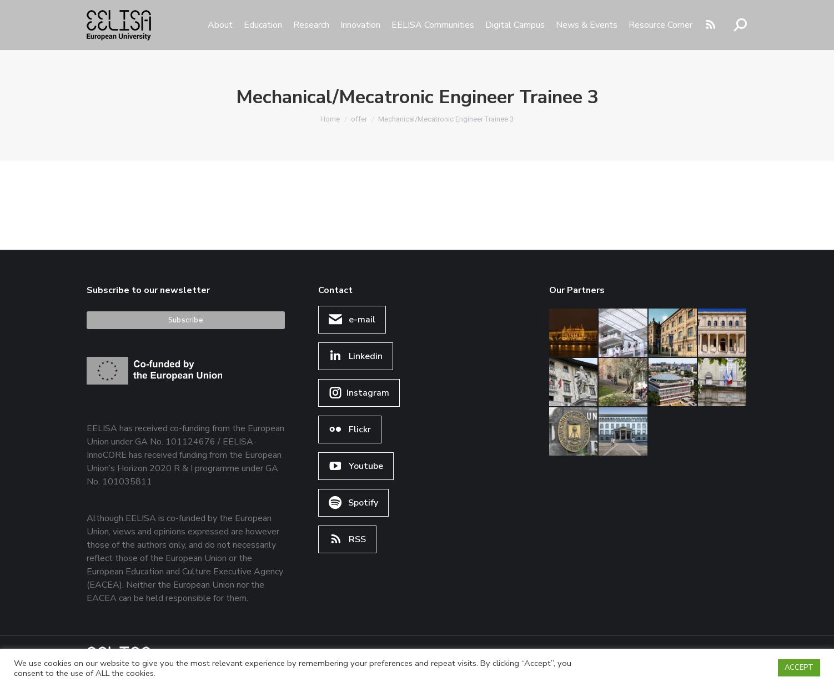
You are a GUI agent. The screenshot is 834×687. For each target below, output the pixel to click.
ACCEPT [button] (799, 668)
